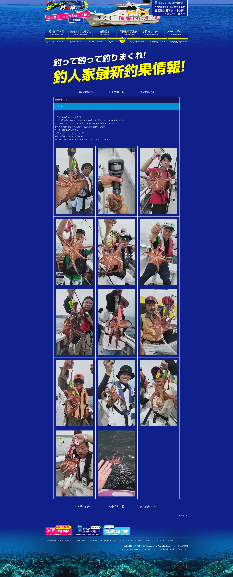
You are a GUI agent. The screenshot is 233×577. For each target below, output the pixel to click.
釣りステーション (172, 546)
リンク (162, 540)
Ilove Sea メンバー (109, 540)
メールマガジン (126, 540)
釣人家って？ (66, 540)
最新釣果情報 (51, 540)
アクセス (151, 540)
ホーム (172, 540)
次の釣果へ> (147, 91)
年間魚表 (94, 540)
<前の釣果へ (85, 91)
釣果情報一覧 (116, 91)
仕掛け (140, 540)
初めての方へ (81, 540)
